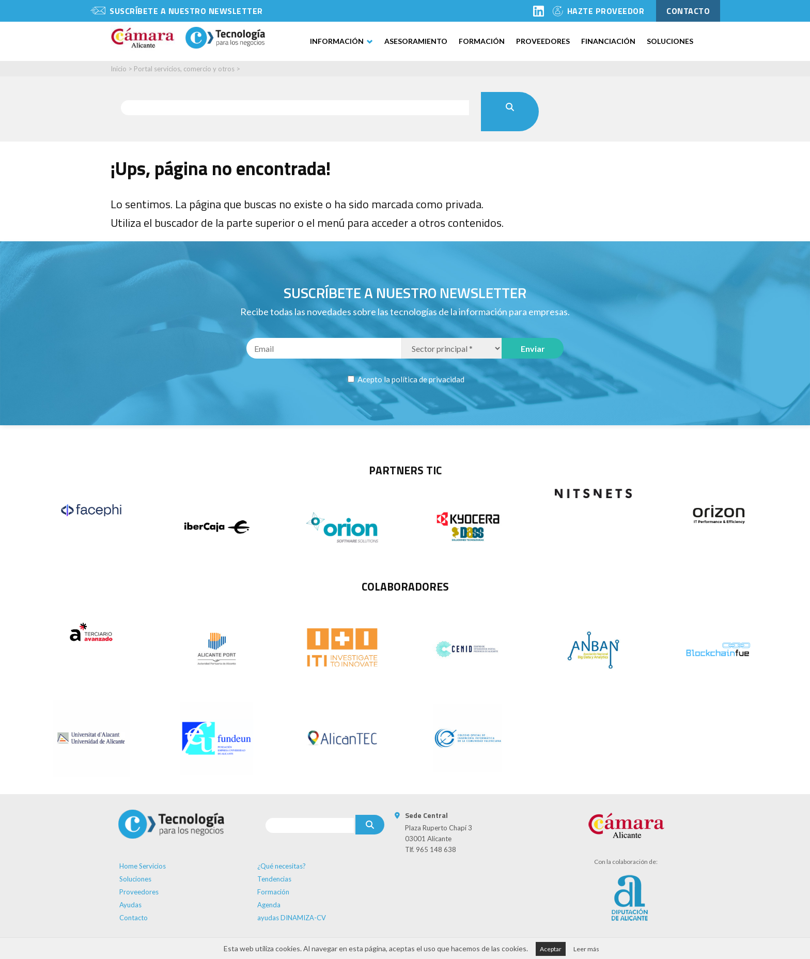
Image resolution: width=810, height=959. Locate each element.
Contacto (133, 918)
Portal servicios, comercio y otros (184, 69)
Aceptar (551, 949)
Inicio (119, 69)
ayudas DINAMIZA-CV (291, 918)
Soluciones (670, 41)
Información (337, 41)
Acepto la (410, 379)
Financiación (608, 41)
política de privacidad (428, 379)
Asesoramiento (415, 41)
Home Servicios (142, 866)
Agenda (269, 905)
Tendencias (274, 879)
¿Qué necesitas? (281, 866)
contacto (688, 11)
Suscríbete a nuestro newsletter (186, 11)
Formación (482, 41)
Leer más (586, 949)
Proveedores (543, 41)
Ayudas (130, 905)
